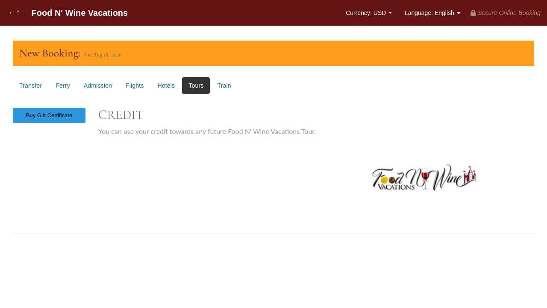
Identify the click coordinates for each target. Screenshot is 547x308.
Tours (195, 85)
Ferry (63, 85)
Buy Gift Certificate (49, 115)
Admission (98, 85)
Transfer (30, 85)
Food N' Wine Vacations (67, 13)
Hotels (166, 85)
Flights (135, 85)
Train (224, 85)
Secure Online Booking (506, 12)
